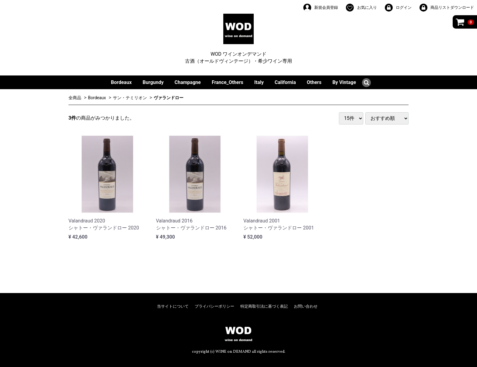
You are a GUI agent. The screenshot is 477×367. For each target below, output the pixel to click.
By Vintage (344, 82)
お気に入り (361, 7)
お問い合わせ (306, 306)
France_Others (227, 82)
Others (314, 82)
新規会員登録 (320, 7)
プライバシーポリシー (214, 306)
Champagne (188, 82)
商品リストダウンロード (446, 7)
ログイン (398, 7)
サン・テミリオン (130, 98)
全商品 (74, 98)
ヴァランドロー (168, 98)
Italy (259, 82)
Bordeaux (121, 82)
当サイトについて (173, 306)
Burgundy (153, 82)
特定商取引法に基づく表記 (264, 306)
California (285, 82)
